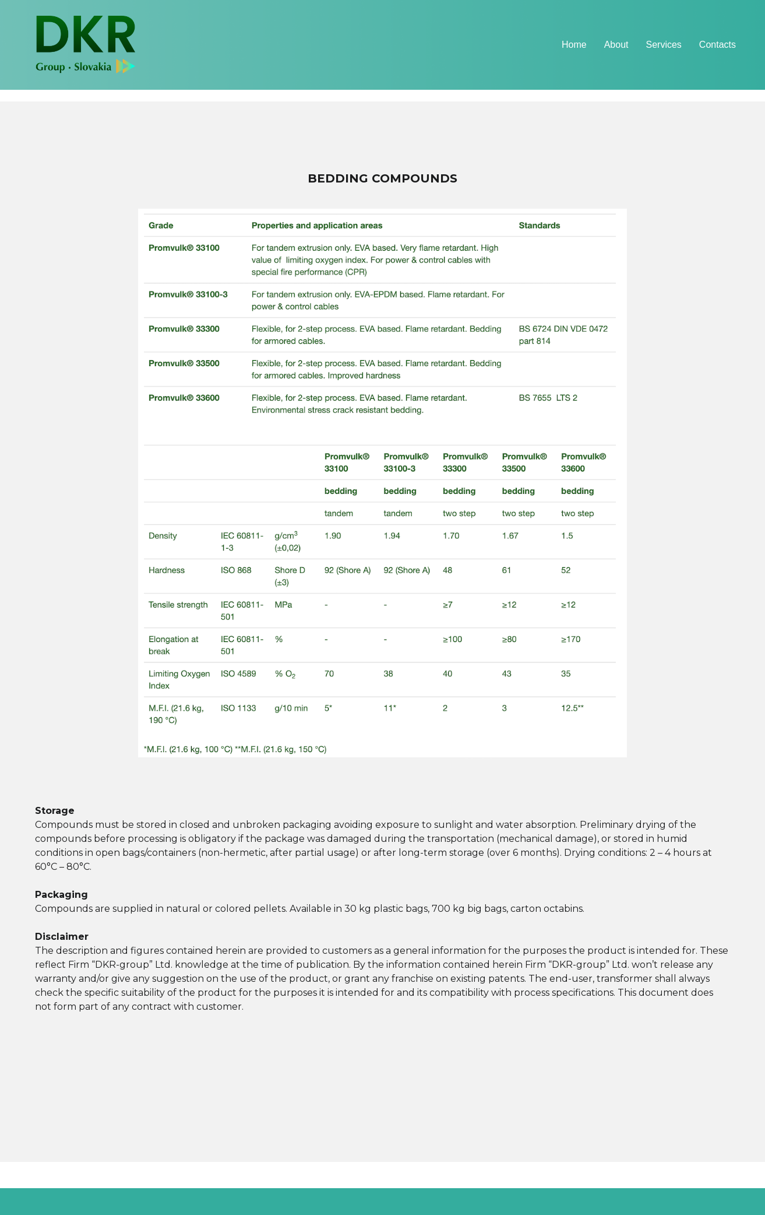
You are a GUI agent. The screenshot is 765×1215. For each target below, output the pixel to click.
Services (664, 45)
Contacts (717, 45)
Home (574, 45)
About (616, 45)
